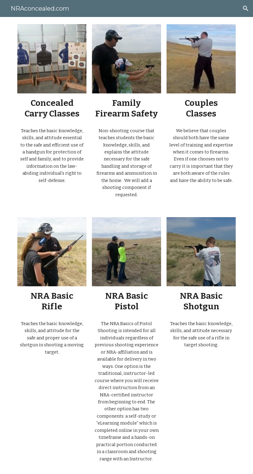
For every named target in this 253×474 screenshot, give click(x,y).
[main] (51, 108)
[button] (245, 8)
